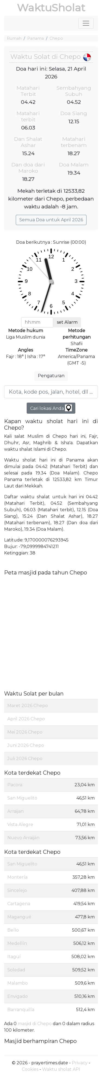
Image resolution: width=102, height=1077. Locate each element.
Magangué (19, 916)
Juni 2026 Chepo (25, 745)
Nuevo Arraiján (23, 837)
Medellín (17, 943)
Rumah (14, 38)
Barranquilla (20, 1009)
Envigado (17, 996)
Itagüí (14, 956)
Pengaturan (51, 375)
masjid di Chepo (35, 1023)
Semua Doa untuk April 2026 (51, 219)
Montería (17, 877)
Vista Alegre (20, 824)
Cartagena (18, 903)
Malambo (17, 983)
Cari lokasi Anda (51, 407)
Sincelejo (17, 890)
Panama (35, 38)
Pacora (14, 784)
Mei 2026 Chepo (24, 732)
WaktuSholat (51, 7)
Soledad (16, 969)
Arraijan (15, 811)
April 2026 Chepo (26, 718)
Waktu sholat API (61, 1069)
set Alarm (67, 322)
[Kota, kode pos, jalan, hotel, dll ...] (51, 391)
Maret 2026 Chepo (27, 705)
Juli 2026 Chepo (24, 758)
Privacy (80, 1062)
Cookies (30, 1069)
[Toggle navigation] (86, 23)
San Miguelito (22, 798)
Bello (13, 930)
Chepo (56, 38)
